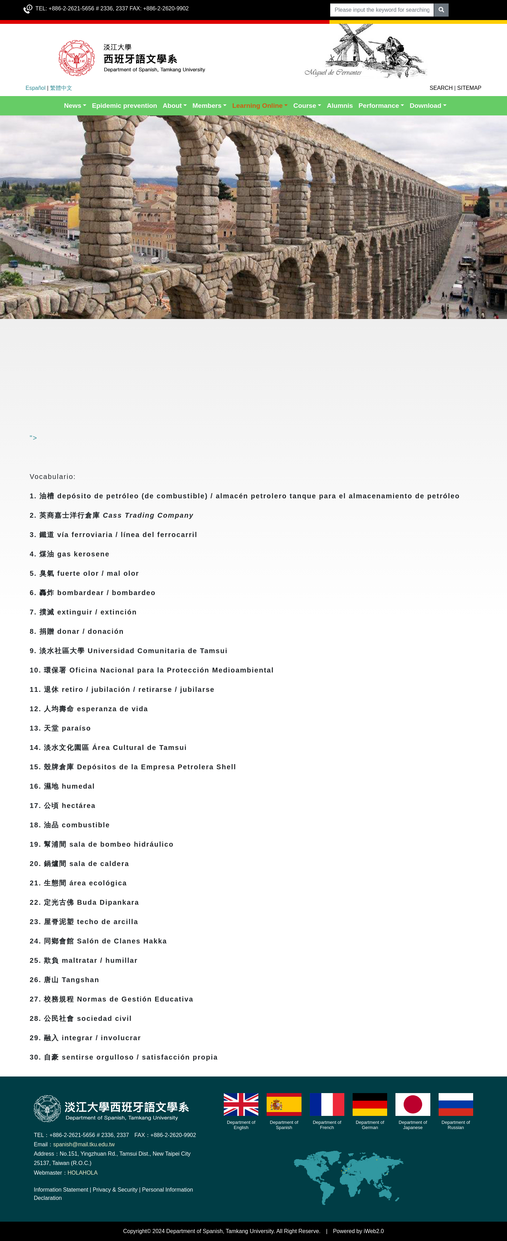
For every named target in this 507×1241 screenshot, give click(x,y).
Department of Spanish (284, 1125)
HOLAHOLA (83, 1173)
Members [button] (206, 105)
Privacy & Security (115, 1190)
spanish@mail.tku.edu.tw (84, 1144)
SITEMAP (469, 88)
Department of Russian (456, 1125)
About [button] (172, 105)
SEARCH (441, 88)
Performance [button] (378, 105)
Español (36, 88)
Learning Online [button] (257, 105)
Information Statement (61, 1190)
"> (130, 438)
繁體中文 (61, 88)
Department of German (370, 1125)
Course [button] (304, 105)
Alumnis (340, 105)
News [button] (72, 105)
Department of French (327, 1125)
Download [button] (425, 105)
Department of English (241, 1125)
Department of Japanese (413, 1125)
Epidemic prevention (124, 105)
